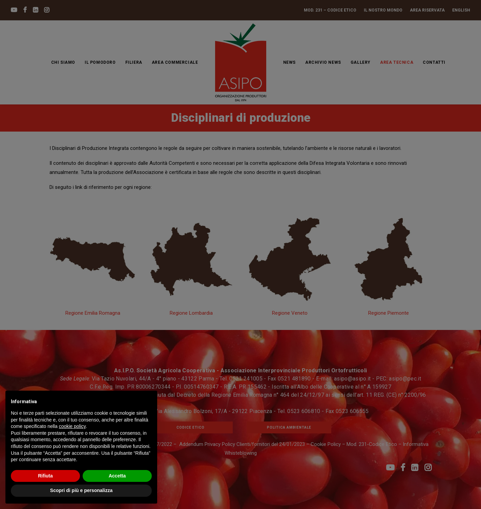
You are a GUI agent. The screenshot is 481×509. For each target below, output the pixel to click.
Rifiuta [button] (45, 475)
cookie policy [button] (72, 426)
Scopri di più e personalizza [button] (81, 490)
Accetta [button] (117, 475)
